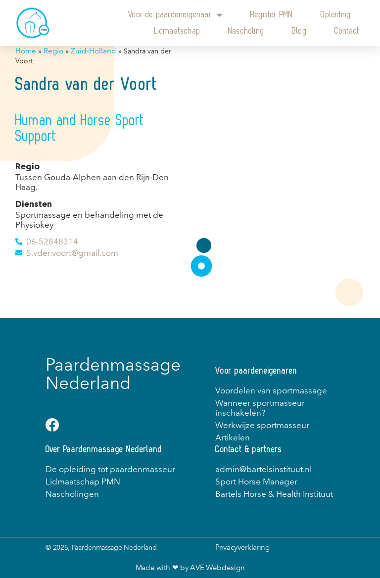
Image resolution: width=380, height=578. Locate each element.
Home (25, 51)
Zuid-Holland (93, 51)
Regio (53, 51)
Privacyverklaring (242, 547)
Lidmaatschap (177, 31)
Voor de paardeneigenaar (175, 14)
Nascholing (246, 31)
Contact (347, 31)
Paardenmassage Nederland (113, 373)
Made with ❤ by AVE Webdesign (190, 567)
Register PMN (271, 14)
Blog (299, 31)
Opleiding (336, 14)
